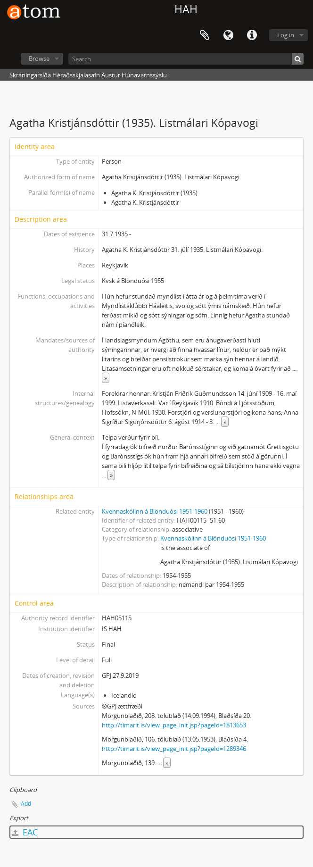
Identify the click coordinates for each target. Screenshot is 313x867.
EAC (25, 832)
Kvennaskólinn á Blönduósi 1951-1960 (154, 511)
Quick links (252, 35)
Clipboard (204, 35)
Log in (285, 35)
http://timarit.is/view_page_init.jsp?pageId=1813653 (174, 725)
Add (26, 804)
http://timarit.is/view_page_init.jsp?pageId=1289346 (174, 748)
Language (228, 35)
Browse (39, 58)
